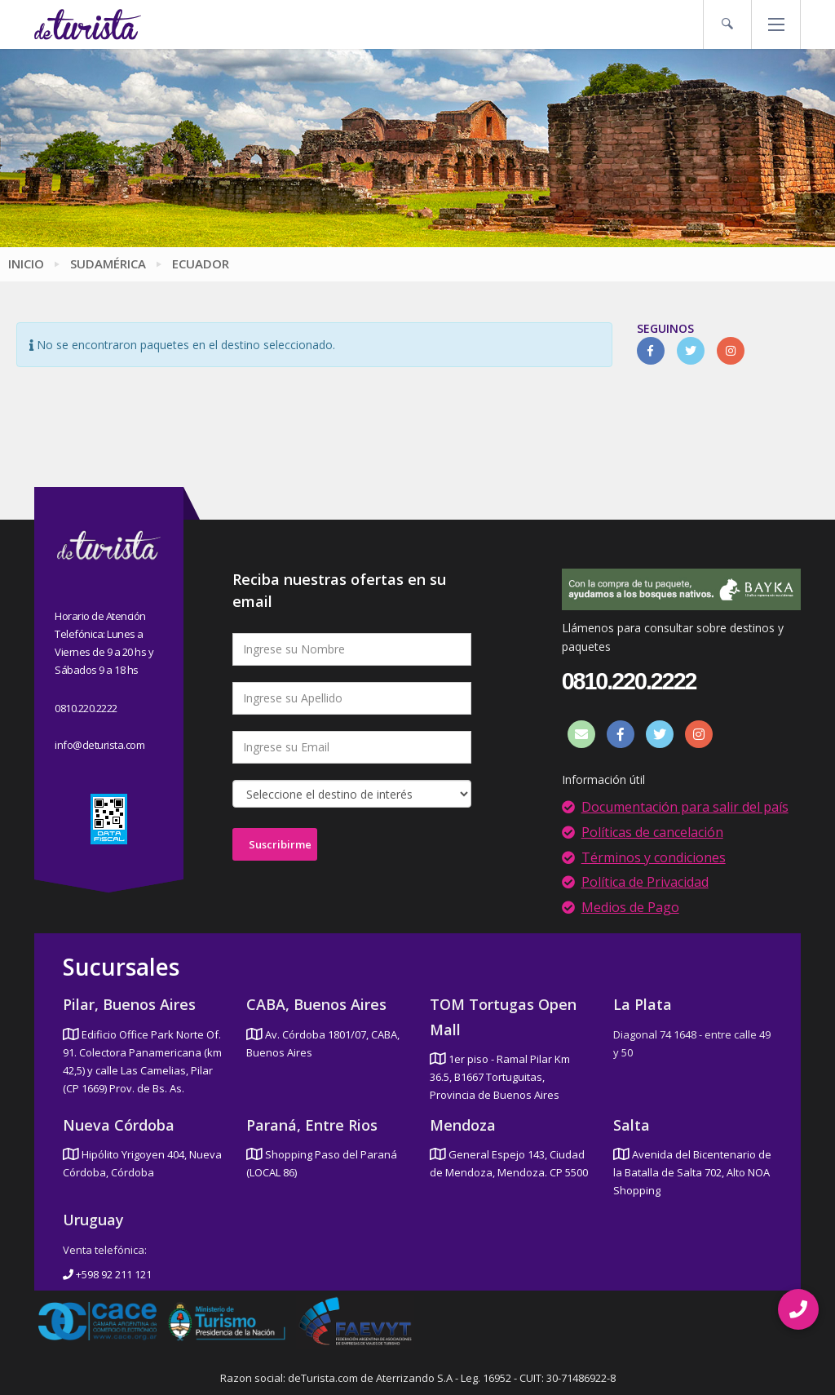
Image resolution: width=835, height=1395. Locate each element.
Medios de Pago (630, 907)
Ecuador (200, 263)
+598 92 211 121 (107, 1274)
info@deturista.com (99, 744)
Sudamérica (108, 263)
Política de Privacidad (645, 882)
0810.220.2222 (86, 708)
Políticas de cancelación (652, 832)
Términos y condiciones (653, 857)
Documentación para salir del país (685, 807)
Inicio (26, 263)
